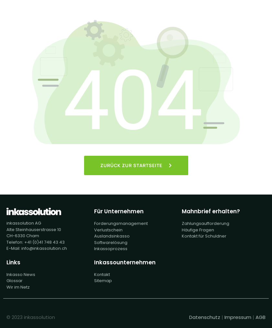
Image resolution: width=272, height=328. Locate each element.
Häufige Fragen (198, 230)
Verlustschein (108, 230)
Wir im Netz (18, 287)
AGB (261, 317)
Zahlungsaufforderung (205, 223)
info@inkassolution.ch (44, 248)
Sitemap (103, 281)
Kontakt (102, 274)
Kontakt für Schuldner (204, 236)
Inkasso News (20, 274)
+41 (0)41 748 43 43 (44, 242)
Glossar (14, 281)
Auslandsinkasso (112, 236)
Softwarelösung (110, 242)
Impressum (237, 317)
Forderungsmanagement (121, 223)
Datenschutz (204, 317)
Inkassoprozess (110, 249)
